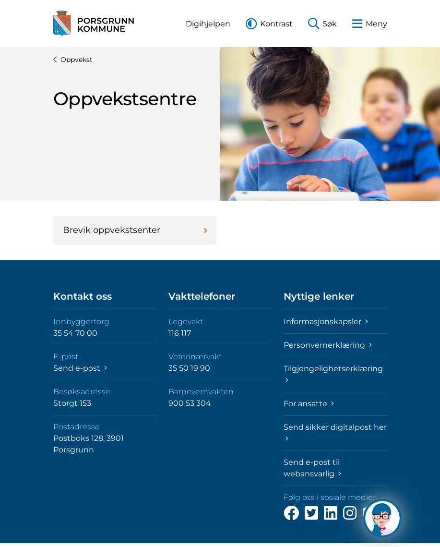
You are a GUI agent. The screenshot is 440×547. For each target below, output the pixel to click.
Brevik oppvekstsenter (135, 230)
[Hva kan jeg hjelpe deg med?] (382, 518)
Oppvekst (73, 59)
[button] (208, 24)
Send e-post (80, 368)
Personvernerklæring (328, 345)
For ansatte (309, 403)
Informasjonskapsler (326, 321)
